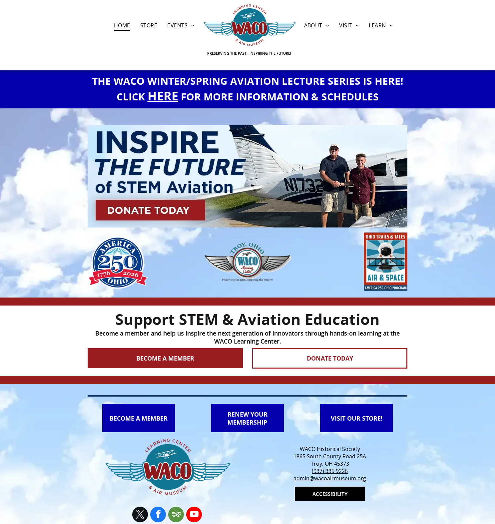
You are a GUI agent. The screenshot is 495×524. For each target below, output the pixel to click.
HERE (163, 96)
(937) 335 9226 (330, 471)
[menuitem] (122, 25)
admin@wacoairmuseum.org (329, 478)
